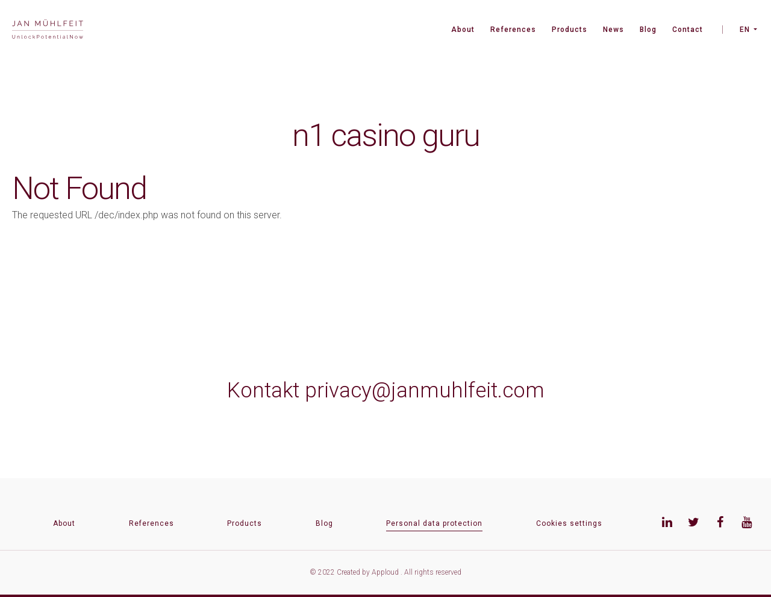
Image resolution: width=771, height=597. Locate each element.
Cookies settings (569, 523)
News (613, 29)
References (513, 29)
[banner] (47, 30)
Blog (648, 29)
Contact (687, 29)
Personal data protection (434, 523)
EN (745, 29)
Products (569, 29)
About (463, 29)
